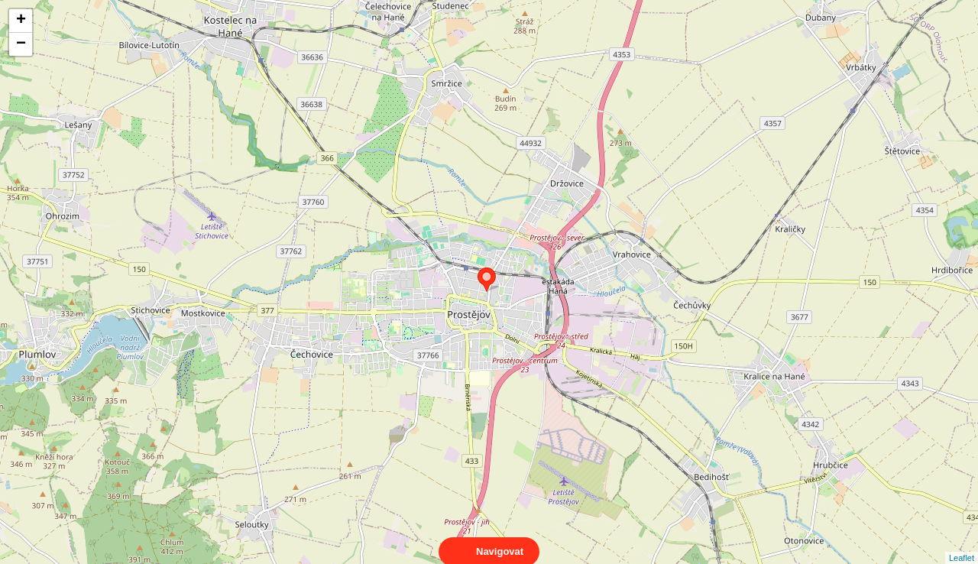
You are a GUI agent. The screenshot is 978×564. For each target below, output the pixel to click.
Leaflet (961, 544)
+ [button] (21, 20)
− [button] (21, 44)
